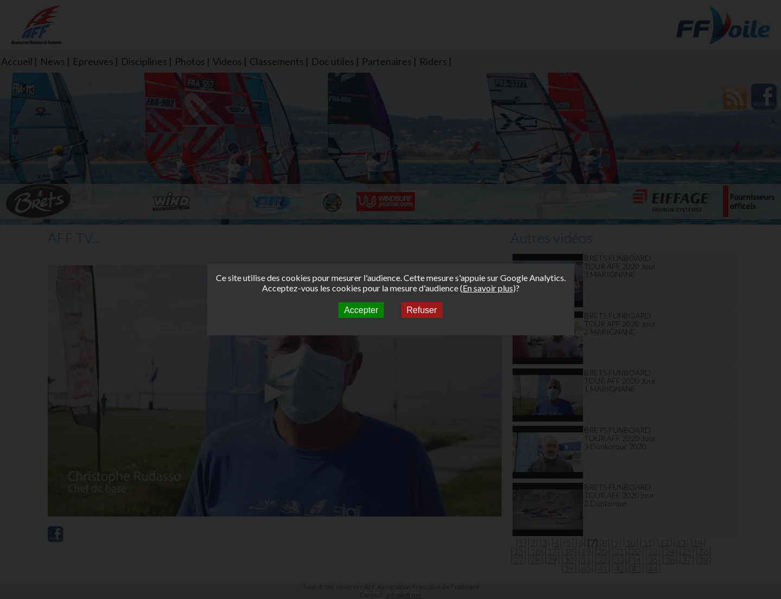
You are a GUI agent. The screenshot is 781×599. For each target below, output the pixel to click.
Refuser (422, 310)
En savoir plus (488, 288)
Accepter (361, 310)
